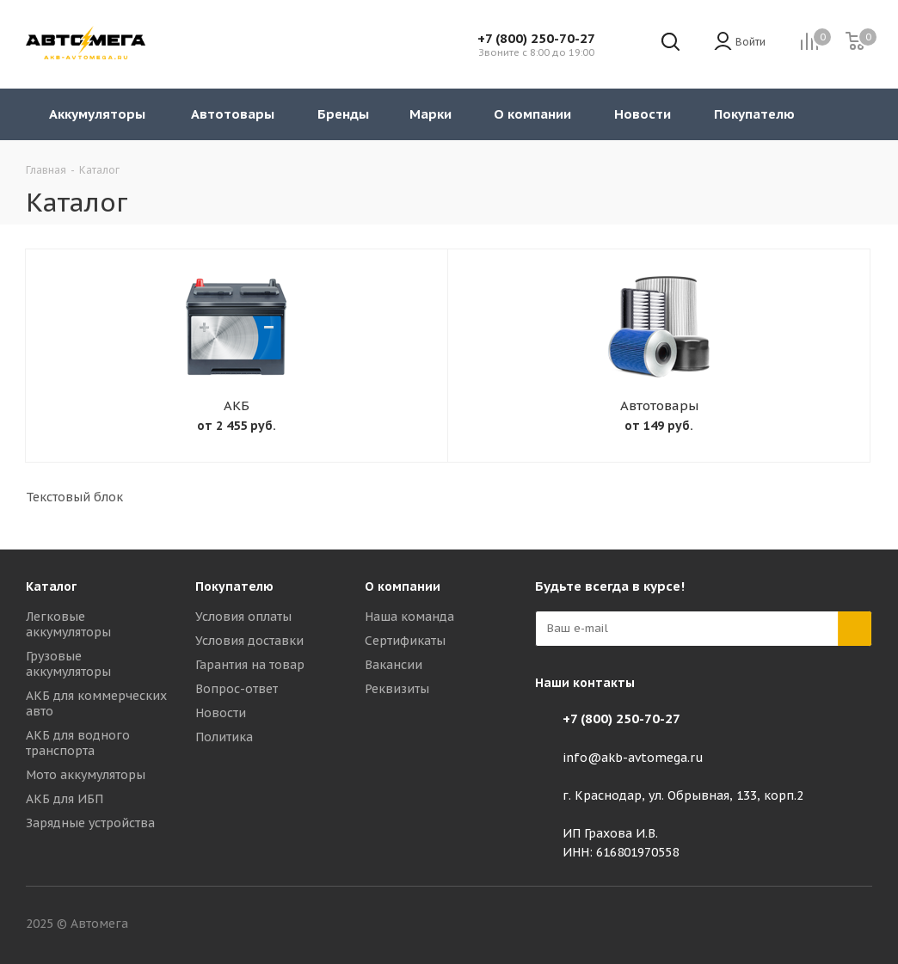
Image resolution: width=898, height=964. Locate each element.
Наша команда (409, 616)
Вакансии (393, 664)
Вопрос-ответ (236, 689)
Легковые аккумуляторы (68, 624)
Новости (220, 713)
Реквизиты (397, 689)
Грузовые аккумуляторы (68, 663)
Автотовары (659, 405)
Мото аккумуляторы (85, 775)
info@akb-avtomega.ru (633, 757)
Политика (224, 737)
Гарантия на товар (249, 664)
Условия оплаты (243, 616)
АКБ (236, 405)
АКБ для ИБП (64, 799)
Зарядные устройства (90, 823)
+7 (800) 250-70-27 (536, 38)
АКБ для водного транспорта (78, 743)
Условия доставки (249, 640)
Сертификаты (405, 640)
